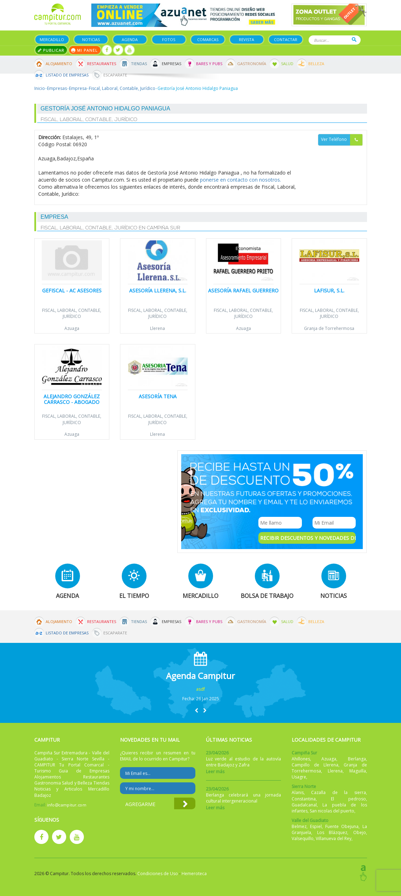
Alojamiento (59, 63)
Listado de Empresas (67, 75)
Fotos (168, 39)
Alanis (298, 792)
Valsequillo (303, 838)
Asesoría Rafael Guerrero (243, 290)
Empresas (171, 63)
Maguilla (357, 771)
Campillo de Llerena (315, 765)
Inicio (39, 88)
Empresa (78, 88)
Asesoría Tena (158, 396)
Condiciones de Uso (157, 874)
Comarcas (207, 39)
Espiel (316, 826)
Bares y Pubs (209, 63)
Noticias (91, 39)
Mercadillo (52, 39)
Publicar (51, 50)
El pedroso (348, 799)
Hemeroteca (194, 874)
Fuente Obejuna (342, 826)
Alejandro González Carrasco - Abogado (72, 399)
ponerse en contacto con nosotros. (240, 179)
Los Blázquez (332, 832)
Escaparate (115, 75)
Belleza (316, 63)
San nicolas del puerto (332, 811)
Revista (246, 39)
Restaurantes (101, 63)
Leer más (215, 772)
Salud (287, 63)
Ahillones (301, 759)
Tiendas (139, 63)
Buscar (354, 39)
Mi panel (85, 50)
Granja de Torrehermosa (329, 328)
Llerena (157, 328)
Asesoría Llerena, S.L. (157, 290)
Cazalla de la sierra (338, 792)
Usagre (299, 777)
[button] (196, 710)
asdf (200, 689)
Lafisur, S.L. (329, 290)
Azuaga (71, 328)
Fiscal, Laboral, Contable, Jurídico (122, 88)
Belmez (299, 826)
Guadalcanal (304, 805)
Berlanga (357, 759)
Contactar (285, 39)
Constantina (304, 799)
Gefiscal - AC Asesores (72, 290)
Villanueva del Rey (333, 838)
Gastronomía (251, 63)
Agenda (130, 39)
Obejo (359, 832)
